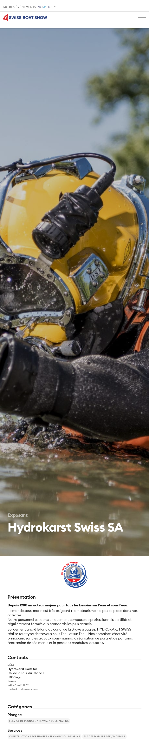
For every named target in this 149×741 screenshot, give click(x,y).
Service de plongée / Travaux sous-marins (39, 720)
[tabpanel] (74, 278)
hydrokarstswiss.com (23, 689)
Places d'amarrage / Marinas (104, 736)
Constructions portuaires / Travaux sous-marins (44, 736)
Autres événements (27, 7)
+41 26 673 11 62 (18, 685)
